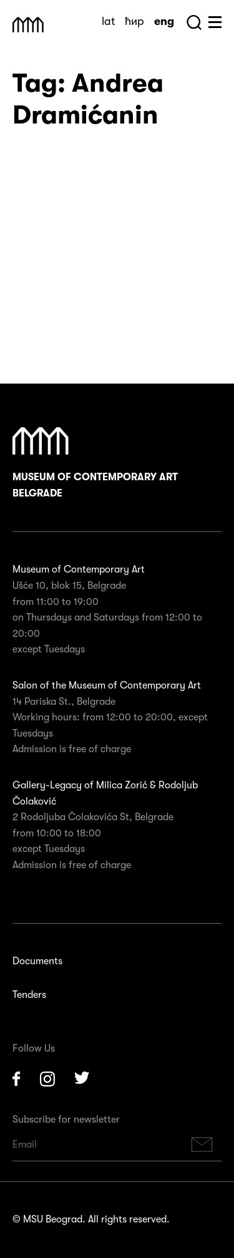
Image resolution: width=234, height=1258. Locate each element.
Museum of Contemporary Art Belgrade (95, 463)
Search (194, 22)
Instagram (47, 1079)
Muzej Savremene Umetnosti (28, 24)
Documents (37, 961)
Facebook (16, 1079)
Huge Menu (215, 22)
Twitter (82, 1079)
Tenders (29, 994)
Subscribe (202, 1145)
